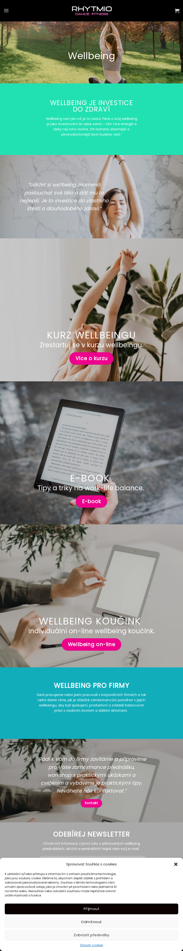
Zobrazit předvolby (91, 934)
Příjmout (92, 908)
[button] (175, 864)
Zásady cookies (91, 945)
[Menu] (6, 10)
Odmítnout (91, 921)
